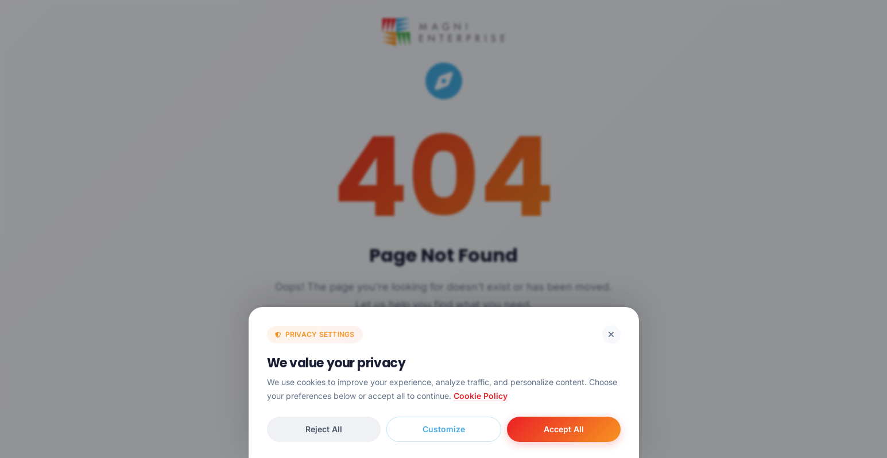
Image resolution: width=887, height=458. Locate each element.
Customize (444, 429)
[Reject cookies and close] (611, 334)
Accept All (564, 429)
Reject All (323, 429)
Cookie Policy (481, 396)
